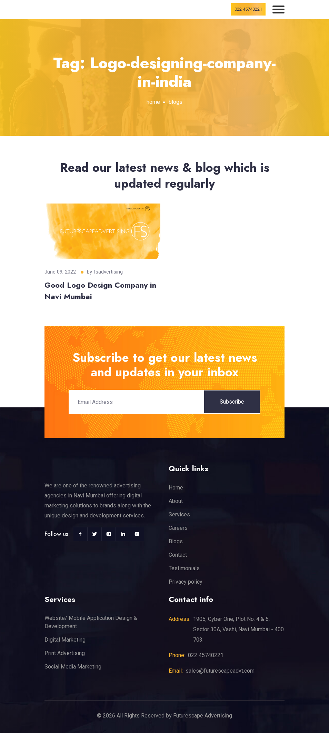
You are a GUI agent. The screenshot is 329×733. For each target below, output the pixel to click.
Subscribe (232, 401)
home (153, 102)
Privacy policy (185, 581)
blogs (175, 102)
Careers (178, 528)
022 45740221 (248, 9)
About (176, 501)
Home (176, 487)
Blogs (176, 541)
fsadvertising (108, 272)
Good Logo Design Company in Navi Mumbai (100, 290)
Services (179, 514)
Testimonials (184, 568)
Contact (178, 555)
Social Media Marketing (72, 666)
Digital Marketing (65, 639)
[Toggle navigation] (278, 9)
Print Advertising (64, 653)
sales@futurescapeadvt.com (220, 670)
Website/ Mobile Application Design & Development (90, 622)
